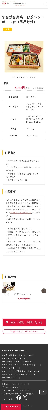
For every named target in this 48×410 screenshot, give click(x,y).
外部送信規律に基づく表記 (12, 394)
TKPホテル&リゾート (10, 361)
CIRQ (23, 355)
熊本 (7, 29)
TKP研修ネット (28, 361)
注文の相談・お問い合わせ (24, 322)
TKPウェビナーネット (11, 365)
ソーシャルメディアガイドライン (15, 390)
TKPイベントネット (31, 365)
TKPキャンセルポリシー (20, 213)
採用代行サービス (28, 374)
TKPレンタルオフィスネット (13, 358)
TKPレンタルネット (10, 368)
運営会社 (30, 394)
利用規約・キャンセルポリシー (14, 384)
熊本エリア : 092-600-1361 (24, 331)
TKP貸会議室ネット (10, 355)
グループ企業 (7, 399)
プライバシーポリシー (11, 387)
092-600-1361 (11, 406)
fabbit (31, 355)
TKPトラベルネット (10, 378)
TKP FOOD (35, 371)
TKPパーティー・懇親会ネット (14, 371)
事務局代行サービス (10, 374)
